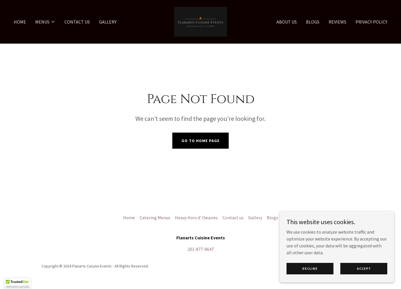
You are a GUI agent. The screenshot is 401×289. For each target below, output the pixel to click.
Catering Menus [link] (155, 217)
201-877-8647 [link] (200, 249)
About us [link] (286, 22)
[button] (45, 21)
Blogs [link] (312, 22)
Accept (364, 268)
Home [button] (129, 217)
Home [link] (20, 22)
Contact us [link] (77, 22)
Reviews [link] (337, 22)
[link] (200, 21)
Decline (310, 268)
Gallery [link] (107, 22)
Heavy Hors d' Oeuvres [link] (196, 217)
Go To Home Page (200, 140)
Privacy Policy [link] (371, 22)
